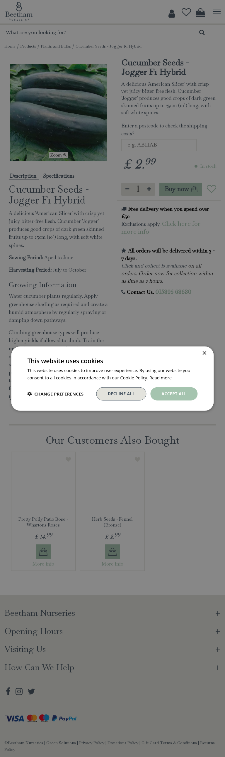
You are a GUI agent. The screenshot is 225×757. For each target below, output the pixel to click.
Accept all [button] (173, 393)
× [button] (204, 353)
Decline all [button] (121, 393)
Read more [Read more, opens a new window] (160, 378)
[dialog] (112, 378)
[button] (55, 393)
